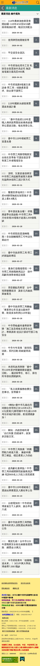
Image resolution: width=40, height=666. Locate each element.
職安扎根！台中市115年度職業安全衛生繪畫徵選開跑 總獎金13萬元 (17, 544)
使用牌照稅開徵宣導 (18, 40)
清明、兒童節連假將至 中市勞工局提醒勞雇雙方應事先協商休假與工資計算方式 (17, 176)
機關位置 (16, 588)
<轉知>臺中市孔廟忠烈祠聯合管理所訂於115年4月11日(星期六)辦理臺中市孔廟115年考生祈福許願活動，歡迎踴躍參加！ (19, 411)
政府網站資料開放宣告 (10, 583)
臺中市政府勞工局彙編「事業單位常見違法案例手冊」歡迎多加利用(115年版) (17, 309)
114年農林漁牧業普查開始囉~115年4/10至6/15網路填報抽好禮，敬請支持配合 (17, 24)
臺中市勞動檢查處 (22, 631)
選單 (2, 2)
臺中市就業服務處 (8, 631)
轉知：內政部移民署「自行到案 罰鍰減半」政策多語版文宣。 (16, 433)
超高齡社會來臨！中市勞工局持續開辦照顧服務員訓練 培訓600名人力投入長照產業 (18, 471)
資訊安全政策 (25, 583)
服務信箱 (5, 618)
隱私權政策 (6, 588)
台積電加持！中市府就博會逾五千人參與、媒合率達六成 (17, 506)
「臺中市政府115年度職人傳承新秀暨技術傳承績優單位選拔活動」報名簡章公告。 (18, 122)
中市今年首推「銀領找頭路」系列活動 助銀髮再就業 (17, 350)
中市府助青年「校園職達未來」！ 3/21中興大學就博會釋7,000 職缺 (17, 563)
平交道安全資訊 (16, 52)
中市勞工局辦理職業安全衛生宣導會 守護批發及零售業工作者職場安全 (17, 157)
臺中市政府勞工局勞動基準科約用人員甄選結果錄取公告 (17, 525)
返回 (2, 8)
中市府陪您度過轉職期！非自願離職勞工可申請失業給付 (17, 236)
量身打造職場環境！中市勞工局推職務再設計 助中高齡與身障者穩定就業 (17, 271)
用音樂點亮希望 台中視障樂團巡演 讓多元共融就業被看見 (17, 290)
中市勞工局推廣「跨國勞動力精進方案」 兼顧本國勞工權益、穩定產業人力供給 (17, 452)
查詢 (37, 2)
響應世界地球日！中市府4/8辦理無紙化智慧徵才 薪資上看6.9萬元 (17, 195)
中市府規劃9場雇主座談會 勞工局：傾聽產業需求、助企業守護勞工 (16, 87)
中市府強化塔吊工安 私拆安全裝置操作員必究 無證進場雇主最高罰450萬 (17, 68)
